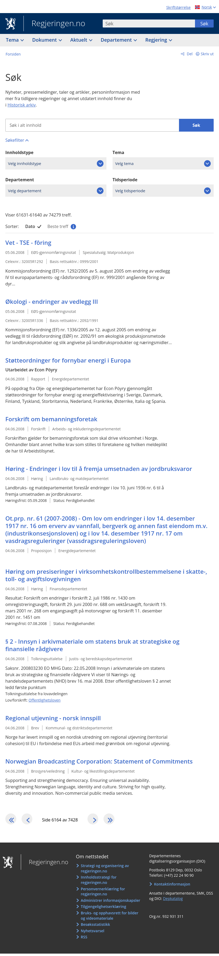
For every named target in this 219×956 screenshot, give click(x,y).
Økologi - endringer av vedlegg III (51, 301)
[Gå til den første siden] (12, 820)
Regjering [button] (156, 40)
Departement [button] (117, 40)
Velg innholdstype (24, 163)
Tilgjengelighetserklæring (103, 909)
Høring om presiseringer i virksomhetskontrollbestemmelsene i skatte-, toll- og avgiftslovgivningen (106, 575)
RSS (84, 939)
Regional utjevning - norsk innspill (53, 718)
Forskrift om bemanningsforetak (51, 419)
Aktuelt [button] (79, 40)
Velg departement (24, 190)
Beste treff (61, 226)
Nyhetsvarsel (92, 933)
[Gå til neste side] (99, 820)
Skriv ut (207, 53)
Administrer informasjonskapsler (110, 902)
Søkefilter (14, 140)
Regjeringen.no (54, 24)
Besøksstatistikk (95, 927)
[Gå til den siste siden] (118, 820)
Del (189, 53)
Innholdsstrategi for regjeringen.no (99, 882)
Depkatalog (173, 900)
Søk (204, 23)
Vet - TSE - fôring (28, 242)
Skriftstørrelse (178, 7)
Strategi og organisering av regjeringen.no (105, 871)
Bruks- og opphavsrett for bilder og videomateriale (109, 918)
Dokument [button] (45, 40)
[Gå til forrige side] (30, 820)
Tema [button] (13, 40)
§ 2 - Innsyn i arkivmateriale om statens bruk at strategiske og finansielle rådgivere (92, 645)
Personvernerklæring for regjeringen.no (103, 894)
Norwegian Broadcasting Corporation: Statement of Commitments (99, 761)
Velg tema (124, 163)
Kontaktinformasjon (172, 886)
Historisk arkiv (21, 105)
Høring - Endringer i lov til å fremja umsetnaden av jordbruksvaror (98, 469)
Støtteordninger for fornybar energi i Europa (68, 360)
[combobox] (149, 23)
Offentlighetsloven (45, 700)
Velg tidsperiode (130, 190)
